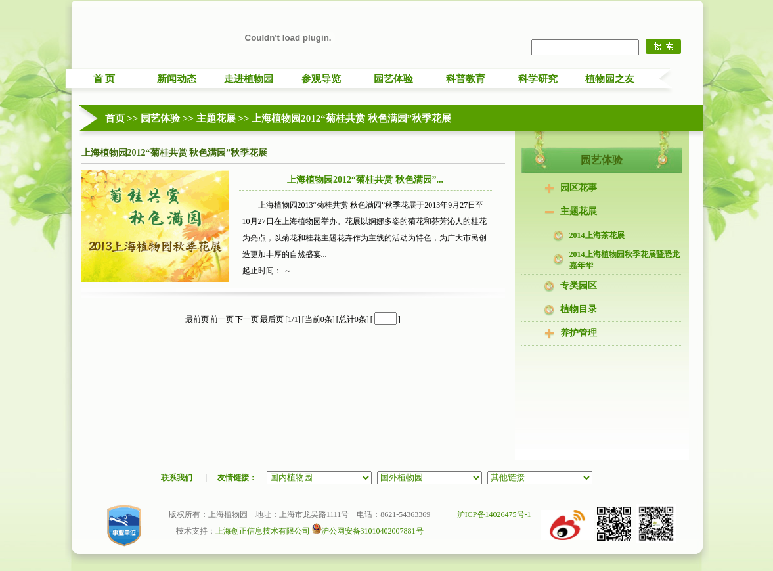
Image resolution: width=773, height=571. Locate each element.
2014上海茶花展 (597, 235)
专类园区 (578, 285)
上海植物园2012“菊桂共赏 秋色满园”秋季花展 (351, 118)
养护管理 (578, 333)
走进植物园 (248, 79)
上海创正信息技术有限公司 (262, 531)
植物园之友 (609, 79)
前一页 (222, 319)
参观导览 (321, 79)
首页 (115, 118)
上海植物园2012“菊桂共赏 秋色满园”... (365, 180)
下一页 (247, 319)
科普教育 (465, 79)
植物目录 (578, 309)
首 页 (104, 79)
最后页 (272, 319)
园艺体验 (393, 79)
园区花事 (578, 188)
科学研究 (538, 79)
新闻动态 (176, 79)
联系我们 (176, 477)
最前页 (197, 319)
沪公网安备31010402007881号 (368, 531)
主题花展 (216, 118)
